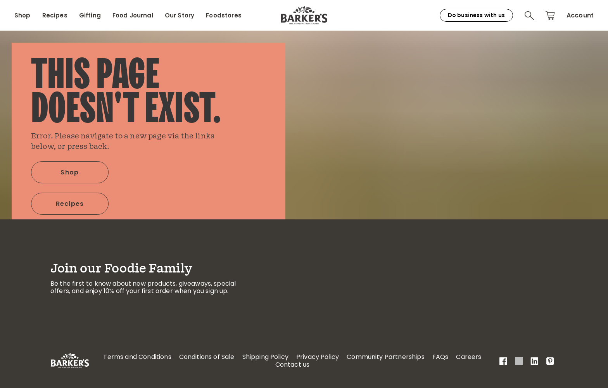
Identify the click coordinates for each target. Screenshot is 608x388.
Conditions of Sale (207, 356)
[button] (529, 15)
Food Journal (132, 15)
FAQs (440, 356)
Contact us (292, 364)
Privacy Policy (317, 356)
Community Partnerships (386, 356)
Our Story (179, 15)
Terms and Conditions (137, 356)
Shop (22, 15)
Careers (468, 356)
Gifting (90, 15)
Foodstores (224, 15)
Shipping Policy (265, 356)
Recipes (54, 15)
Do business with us (476, 15)
